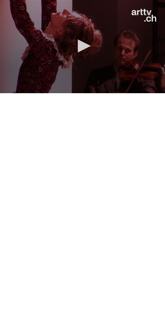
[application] (82, 46)
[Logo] (144, 15)
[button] (82, 46)
